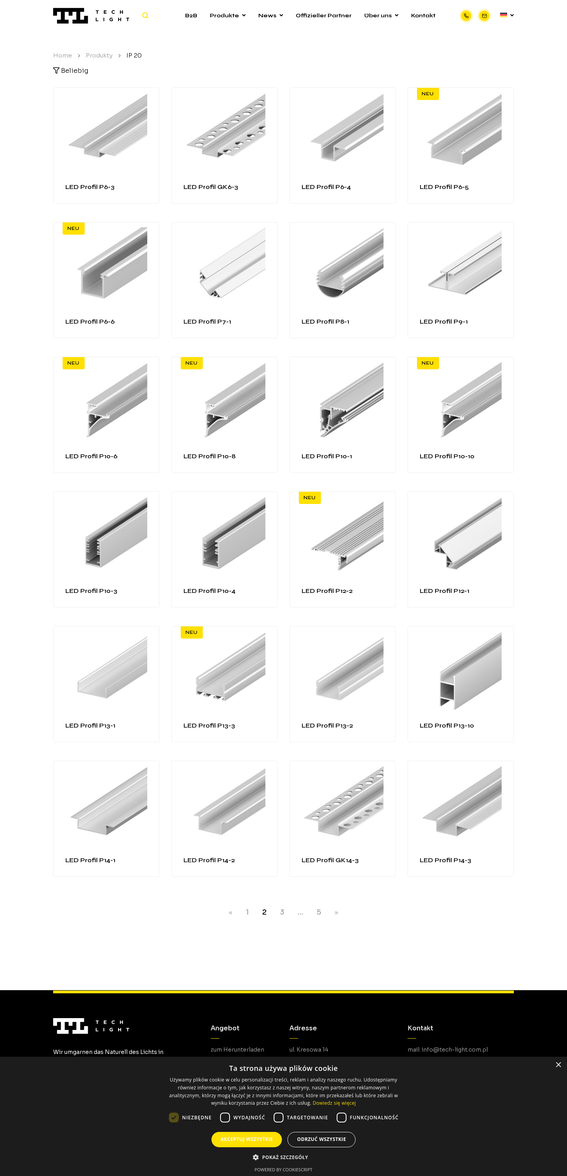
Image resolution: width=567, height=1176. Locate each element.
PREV (230, 913)
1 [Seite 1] (247, 912)
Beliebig (70, 71)
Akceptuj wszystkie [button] (246, 1139)
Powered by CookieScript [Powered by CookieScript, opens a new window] (284, 1169)
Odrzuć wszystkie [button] (321, 1139)
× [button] (558, 1065)
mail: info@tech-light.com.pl (448, 1049)
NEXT (336, 913)
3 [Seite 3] (282, 912)
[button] (283, 1157)
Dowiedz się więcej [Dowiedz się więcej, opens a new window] (334, 1103)
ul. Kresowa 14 (308, 1049)
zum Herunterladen (237, 1049)
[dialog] (283, 1116)
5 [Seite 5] (319, 912)
